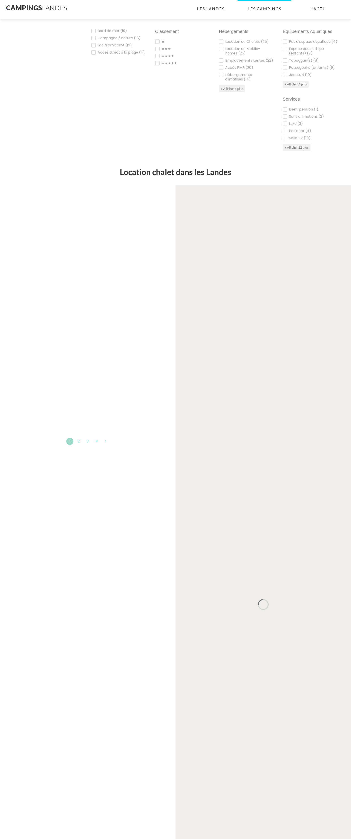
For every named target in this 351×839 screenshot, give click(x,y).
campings (36, 8)
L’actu (318, 8)
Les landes (211, 8)
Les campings (264, 8)
